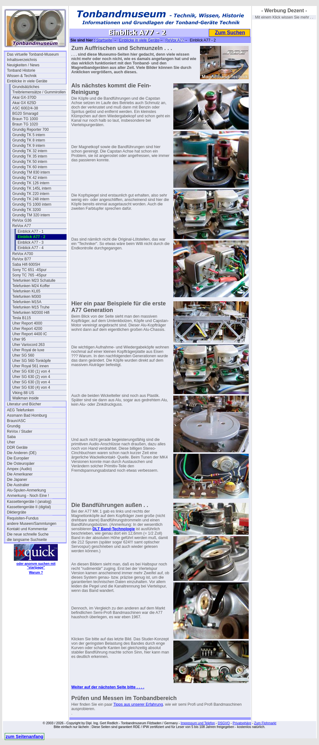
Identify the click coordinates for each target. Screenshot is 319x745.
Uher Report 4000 (27, 323)
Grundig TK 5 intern (28, 135)
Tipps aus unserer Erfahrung (138, 704)
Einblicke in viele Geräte (27, 81)
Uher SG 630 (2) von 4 (31, 377)
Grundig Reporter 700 (30, 129)
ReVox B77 (21, 259)
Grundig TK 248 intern (30, 199)
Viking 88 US (23, 393)
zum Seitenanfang (24, 736)
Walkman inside (25, 398)
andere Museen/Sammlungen (31, 523)
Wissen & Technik (21, 76)
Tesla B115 (21, 318)
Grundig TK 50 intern (29, 161)
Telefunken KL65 (26, 291)
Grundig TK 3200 (26, 210)
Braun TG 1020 (25, 124)
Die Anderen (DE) (21, 453)
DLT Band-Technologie (113, 529)
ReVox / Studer (19, 431)
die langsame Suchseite (27, 539)
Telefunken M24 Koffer (31, 286)
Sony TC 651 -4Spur (29, 270)
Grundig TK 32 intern (29, 151)
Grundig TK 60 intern (29, 167)
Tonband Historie (21, 70)
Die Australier (18, 485)
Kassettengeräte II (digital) (29, 507)
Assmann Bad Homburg (27, 415)
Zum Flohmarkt (265, 723)
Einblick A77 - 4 (31, 248)
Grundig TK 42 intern (29, 177)
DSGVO (224, 723)
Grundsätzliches (25, 87)
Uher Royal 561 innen (30, 366)
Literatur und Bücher (24, 404)
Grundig (13, 426)
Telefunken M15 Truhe (31, 307)
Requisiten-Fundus (23, 518)
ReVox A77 (21, 226)
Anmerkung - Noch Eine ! (28, 495)
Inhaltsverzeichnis (22, 60)
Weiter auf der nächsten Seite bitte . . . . (107, 687)
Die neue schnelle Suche (28, 534)
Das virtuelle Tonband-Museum (33, 54)
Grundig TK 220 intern (30, 194)
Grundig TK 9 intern (28, 145)
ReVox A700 (22, 254)
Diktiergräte (16, 512)
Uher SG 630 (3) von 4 (31, 382)
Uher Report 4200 (27, 328)
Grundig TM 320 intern (31, 215)
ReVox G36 (21, 220)
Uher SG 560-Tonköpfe (31, 361)
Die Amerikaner (20, 474)
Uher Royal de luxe (28, 350)
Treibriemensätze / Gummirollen (39, 92)
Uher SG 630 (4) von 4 (31, 387)
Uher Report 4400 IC (29, 334)
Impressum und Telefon (198, 723)
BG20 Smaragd (25, 113)
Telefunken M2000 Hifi (31, 312)
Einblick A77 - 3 (31, 242)
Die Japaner (17, 479)
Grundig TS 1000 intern (31, 204)
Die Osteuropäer (21, 463)
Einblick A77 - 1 (31, 231)
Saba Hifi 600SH (26, 264)
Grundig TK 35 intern (29, 156)
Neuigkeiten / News (23, 65)
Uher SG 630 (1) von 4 (31, 371)
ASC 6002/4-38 (25, 108)
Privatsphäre (242, 723)
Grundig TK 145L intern (31, 188)
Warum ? (36, 572)
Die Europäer (18, 458)
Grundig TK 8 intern (28, 140)
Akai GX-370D (24, 97)
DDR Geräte (17, 447)
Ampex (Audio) (19, 469)
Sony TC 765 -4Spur (29, 275)
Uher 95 (19, 339)
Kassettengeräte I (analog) (29, 501)
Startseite (104, 40)
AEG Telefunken (20, 410)
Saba (11, 437)
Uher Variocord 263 (28, 344)
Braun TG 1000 (25, 119)
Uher (11, 442)
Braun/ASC (16, 421)
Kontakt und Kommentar (27, 529)
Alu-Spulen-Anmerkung (26, 490)
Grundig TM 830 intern (31, 172)
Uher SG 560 (23, 355)
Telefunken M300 (26, 296)
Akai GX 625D (24, 103)
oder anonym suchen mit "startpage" (35, 565)
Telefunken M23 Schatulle (33, 280)
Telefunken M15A (26, 302)
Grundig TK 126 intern (30, 183)
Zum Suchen (230, 32)
